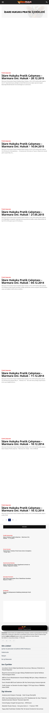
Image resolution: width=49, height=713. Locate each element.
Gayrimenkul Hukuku (9, 563)
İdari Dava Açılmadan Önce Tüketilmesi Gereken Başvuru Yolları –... (17, 579)
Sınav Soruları (7, 549)
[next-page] (16, 520)
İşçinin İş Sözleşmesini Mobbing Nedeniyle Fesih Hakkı (17, 592)
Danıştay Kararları (8, 576)
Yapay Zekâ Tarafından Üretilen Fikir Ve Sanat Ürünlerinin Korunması (22, 709)
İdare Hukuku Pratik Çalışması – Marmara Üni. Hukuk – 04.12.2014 (23, 281)
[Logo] (24, 628)
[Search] (47, 2)
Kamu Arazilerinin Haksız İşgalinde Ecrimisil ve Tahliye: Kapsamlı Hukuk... (16, 565)
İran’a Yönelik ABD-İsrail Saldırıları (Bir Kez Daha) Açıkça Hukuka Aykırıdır (23, 682)
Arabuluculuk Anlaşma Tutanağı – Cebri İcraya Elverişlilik (19, 695)
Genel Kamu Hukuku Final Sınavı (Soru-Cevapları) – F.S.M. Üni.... (17, 551)
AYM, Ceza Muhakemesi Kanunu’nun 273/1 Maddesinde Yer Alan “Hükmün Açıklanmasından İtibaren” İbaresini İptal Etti (24, 699)
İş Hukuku (6, 590)
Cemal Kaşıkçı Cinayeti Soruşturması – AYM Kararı (17, 703)
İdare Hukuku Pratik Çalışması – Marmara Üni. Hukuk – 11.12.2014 (23, 374)
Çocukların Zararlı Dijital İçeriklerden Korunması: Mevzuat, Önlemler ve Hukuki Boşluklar (23, 669)
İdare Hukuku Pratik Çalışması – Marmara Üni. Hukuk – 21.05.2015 (23, 213)
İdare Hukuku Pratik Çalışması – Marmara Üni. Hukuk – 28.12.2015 (23, 77)
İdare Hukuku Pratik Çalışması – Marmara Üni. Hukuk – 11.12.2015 (16, 537)
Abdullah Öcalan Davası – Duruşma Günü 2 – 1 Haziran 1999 (20, 706)
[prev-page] (3, 520)
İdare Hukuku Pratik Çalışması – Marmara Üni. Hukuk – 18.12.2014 (23, 443)
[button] (2, 2)
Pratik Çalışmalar (6, 73)
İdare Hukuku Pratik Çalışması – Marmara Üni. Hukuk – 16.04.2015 (23, 145)
